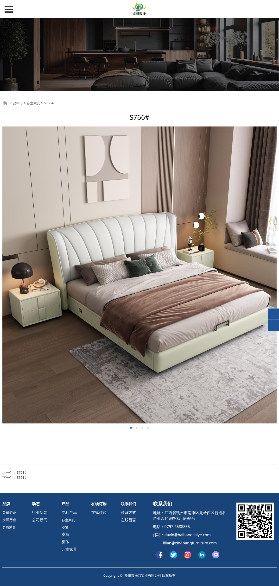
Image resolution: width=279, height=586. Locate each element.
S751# (22, 472)
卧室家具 (33, 103)
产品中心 (16, 103)
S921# (22, 477)
